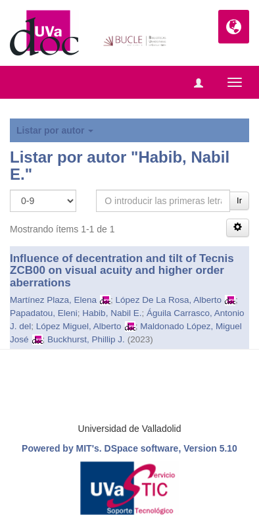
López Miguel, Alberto (79, 326)
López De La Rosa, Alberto (169, 300)
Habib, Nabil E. (111, 313)
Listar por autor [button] (54, 130)
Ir (239, 200)
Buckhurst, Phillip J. (86, 339)
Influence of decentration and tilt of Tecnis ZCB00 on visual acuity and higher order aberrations (122, 270)
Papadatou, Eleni (44, 313)
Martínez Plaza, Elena (53, 300)
